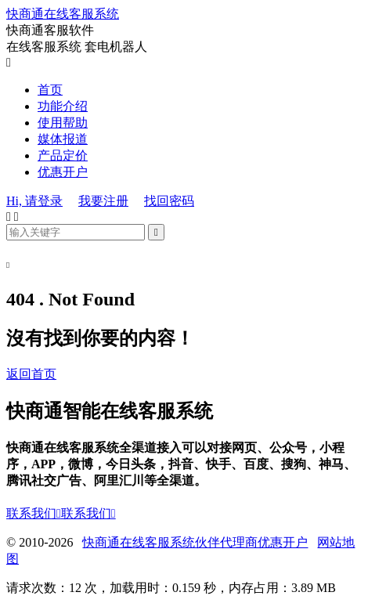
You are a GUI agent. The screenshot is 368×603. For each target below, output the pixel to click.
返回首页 (31, 374)
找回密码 (169, 201)
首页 (50, 89)
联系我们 (33, 513)
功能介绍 (63, 106)
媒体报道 (63, 139)
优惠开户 (63, 172)
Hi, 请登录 (34, 201)
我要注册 (103, 201)
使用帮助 (63, 122)
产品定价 (63, 155)
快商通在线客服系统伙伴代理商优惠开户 (195, 542)
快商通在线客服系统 (62, 13)
